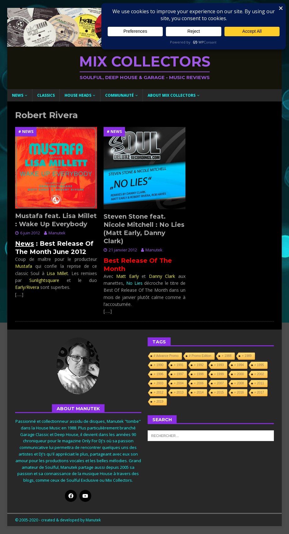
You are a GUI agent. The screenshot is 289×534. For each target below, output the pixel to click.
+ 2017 (259, 392)
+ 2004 (179, 383)
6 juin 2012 (30, 233)
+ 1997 (179, 374)
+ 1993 (219, 365)
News (17, 95)
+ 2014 (199, 392)
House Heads (78, 95)
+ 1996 (158, 374)
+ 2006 (199, 383)
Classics (46, 95)
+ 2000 (239, 374)
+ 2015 (219, 392)
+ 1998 (199, 374)
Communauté (119, 95)
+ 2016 (239, 392)
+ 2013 (179, 392)
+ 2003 (158, 383)
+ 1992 (199, 365)
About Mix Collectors (172, 95)
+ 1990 (158, 365)
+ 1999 (219, 374)
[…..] (19, 294)
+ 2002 (259, 374)
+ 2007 (219, 383)
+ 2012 (158, 392)
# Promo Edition (200, 356)
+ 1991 (179, 365)
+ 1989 (247, 356)
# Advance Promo (166, 356)
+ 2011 (259, 383)
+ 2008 (239, 383)
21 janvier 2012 (123, 250)
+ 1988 (226, 356)
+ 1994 (239, 365)
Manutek (56, 233)
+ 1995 (259, 365)
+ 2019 (158, 401)
